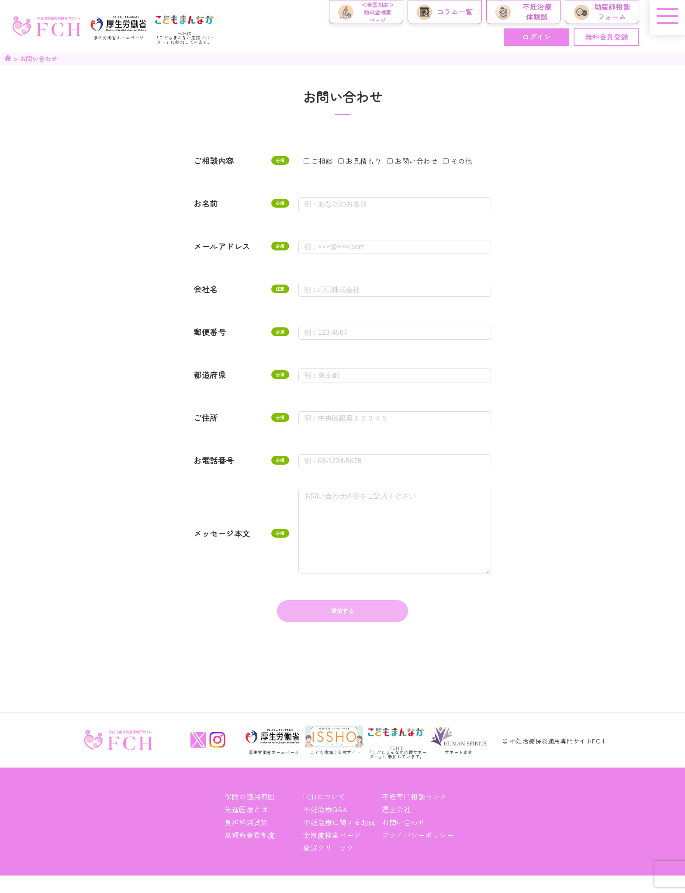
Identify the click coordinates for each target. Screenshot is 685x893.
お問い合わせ (403, 839)
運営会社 (396, 826)
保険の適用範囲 (250, 814)
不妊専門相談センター (418, 814)
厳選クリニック (328, 865)
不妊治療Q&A (325, 826)
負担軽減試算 (246, 839)
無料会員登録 (606, 36)
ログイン (536, 36)
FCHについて (324, 814)
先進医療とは (246, 826)
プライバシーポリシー (418, 852)
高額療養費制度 (250, 852)
